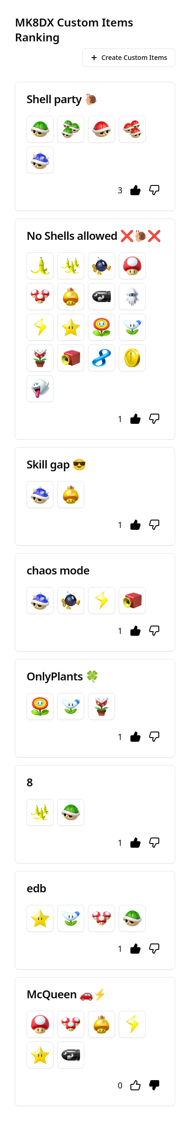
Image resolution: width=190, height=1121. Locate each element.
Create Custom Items (128, 57)
